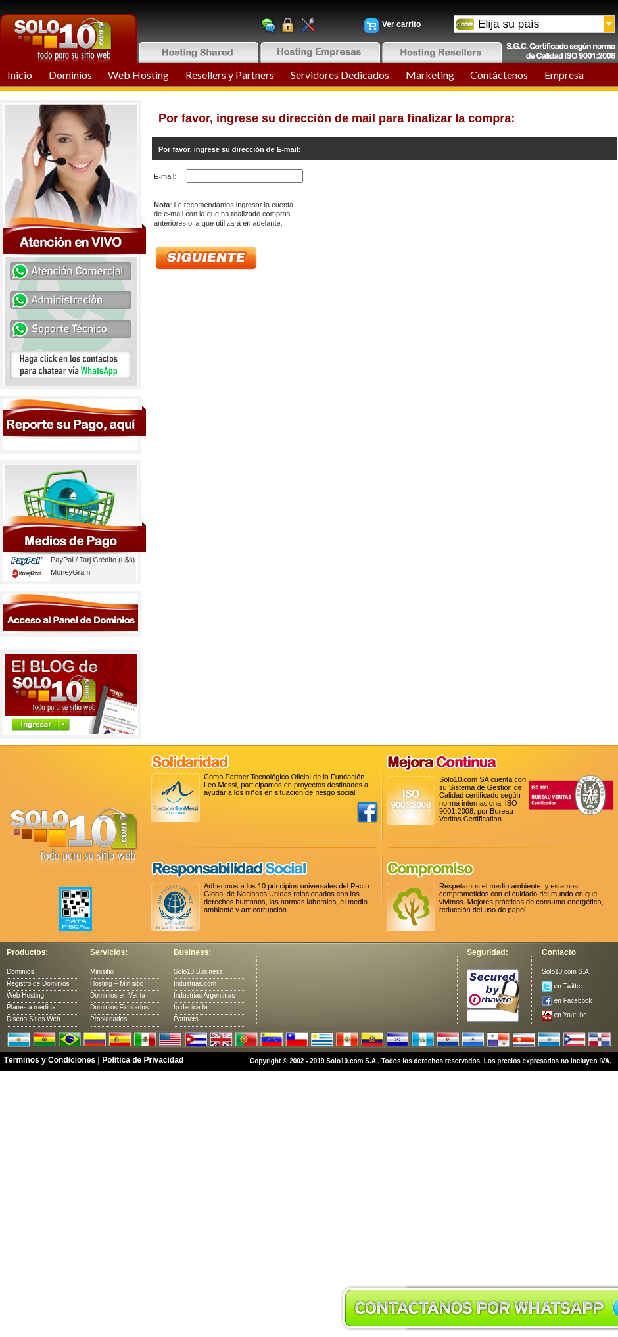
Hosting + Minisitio (116, 983)
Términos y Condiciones (49, 1060)
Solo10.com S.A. (566, 971)
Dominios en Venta (117, 995)
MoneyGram (71, 572)
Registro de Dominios (38, 983)
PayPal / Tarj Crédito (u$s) (93, 560)
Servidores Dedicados (340, 74)
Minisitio (102, 971)
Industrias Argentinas (204, 995)
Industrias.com (195, 983)
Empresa (564, 74)
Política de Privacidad (142, 1060)
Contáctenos (499, 74)
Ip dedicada (191, 1007)
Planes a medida (31, 1007)
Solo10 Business (198, 971)
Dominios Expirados (119, 1007)
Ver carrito (401, 24)
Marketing (430, 74)
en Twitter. (563, 986)
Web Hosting (138, 74)
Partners (186, 1019)
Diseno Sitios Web (33, 1019)
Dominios (70, 74)
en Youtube (564, 1015)
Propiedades (108, 1019)
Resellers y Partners (229, 74)
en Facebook (567, 1000)
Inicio (19, 74)
